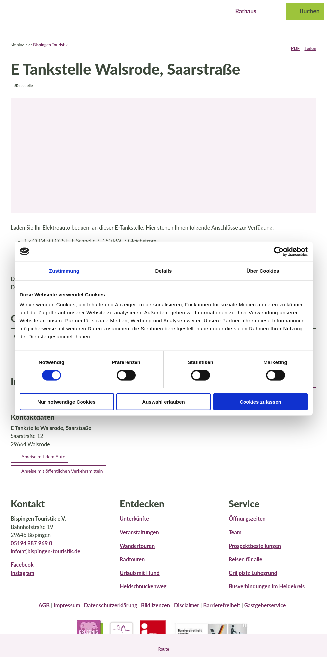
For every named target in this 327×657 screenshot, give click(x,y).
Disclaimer (186, 610)
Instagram (22, 578)
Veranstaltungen (139, 537)
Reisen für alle (245, 564)
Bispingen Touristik (50, 44)
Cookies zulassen (260, 402)
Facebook (22, 570)
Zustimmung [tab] (64, 270)
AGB (44, 610)
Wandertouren (137, 551)
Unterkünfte (134, 524)
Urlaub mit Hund (140, 578)
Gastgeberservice (265, 610)
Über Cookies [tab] (263, 270)
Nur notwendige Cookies (66, 402)
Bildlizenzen (155, 610)
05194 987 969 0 (31, 548)
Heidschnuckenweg (143, 591)
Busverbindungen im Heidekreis (267, 591)
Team (235, 537)
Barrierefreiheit (221, 610)
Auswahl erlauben (163, 402)
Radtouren (132, 564)
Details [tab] (163, 270)
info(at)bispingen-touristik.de (45, 556)
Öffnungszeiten (247, 524)
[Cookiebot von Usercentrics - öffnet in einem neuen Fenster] (279, 251)
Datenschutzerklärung (110, 610)
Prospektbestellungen (255, 551)
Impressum (67, 610)
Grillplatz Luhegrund (253, 578)
